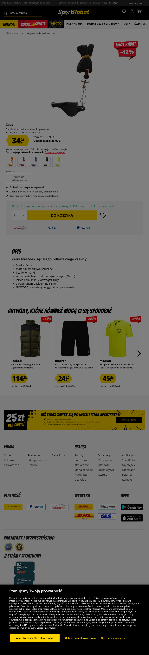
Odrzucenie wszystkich (114, 645)
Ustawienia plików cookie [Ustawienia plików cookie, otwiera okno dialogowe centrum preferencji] (80, 645)
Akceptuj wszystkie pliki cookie (35, 645)
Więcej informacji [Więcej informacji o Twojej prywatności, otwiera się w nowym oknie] (46, 635)
